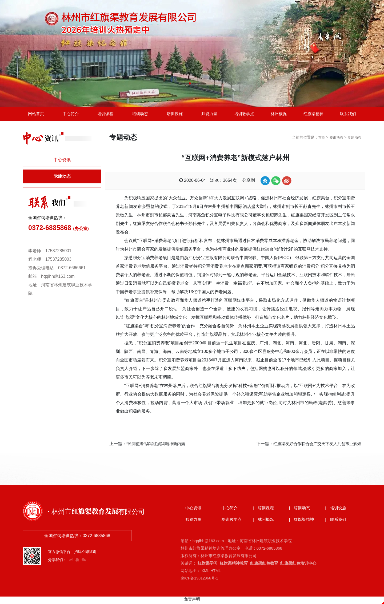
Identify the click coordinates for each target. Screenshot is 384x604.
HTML (216, 572)
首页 (319, 139)
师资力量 (209, 114)
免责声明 (192, 601)
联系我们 (348, 114)
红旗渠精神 (313, 114)
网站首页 (36, 114)
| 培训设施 (336, 510)
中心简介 (70, 114)
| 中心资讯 (192, 510)
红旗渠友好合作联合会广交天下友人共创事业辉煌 (314, 445)
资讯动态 (334, 139)
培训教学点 (244, 114)
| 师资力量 (192, 522)
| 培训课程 (264, 510)
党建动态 (62, 178)
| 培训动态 (300, 510)
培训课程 (105, 114)
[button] (190, 83)
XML (206, 572)
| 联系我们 (336, 522)
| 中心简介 (228, 510)
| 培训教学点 (230, 522)
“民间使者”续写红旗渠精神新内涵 (157, 445)
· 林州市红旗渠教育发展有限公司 (102, 512)
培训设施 (174, 114)
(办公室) (81, 230)
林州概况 (278, 114)
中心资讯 (62, 161)
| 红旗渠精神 (302, 522)
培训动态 (140, 114)
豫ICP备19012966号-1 (201, 580)
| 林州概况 (264, 522)
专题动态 (353, 139)
